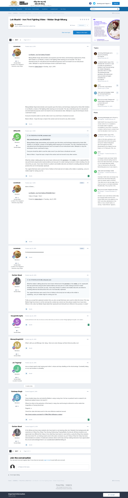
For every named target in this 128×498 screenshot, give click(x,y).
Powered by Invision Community (64, 488)
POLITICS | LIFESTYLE (29, 26)
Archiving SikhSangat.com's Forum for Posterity (108, 117)
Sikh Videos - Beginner (16, 9)
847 (17, 377)
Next (16, 40)
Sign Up (116, 3)
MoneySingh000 (16, 339)
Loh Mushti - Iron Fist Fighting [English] (39, 54)
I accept (111, 495)
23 (17, 354)
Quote (30, 124)
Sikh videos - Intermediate (32, 9)
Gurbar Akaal (17, 275)
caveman (19, 24)
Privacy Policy (60, 485)
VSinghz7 (101, 104)
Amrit (99, 85)
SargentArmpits (17, 316)
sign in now (47, 460)
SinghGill (101, 56)
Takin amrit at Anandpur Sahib (106, 92)
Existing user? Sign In (104, 3)
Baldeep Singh (16, 391)
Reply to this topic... (24, 467)
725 (17, 290)
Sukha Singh (38, 66)
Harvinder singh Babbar (105, 86)
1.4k (17, 61)
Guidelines (45, 9)
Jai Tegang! (16, 363)
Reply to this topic (82, 32)
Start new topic (66, 32)
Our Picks (63, 9)
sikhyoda (16, 131)
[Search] (101, 9)
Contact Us (69, 485)
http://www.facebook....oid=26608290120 (38, 139)
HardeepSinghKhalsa (104, 94)
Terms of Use (11, 495)
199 (17, 406)
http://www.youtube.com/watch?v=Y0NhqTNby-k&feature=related (43, 414)
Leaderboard (54, 9)
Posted (30, 46)
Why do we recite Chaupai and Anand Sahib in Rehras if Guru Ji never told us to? (106, 101)
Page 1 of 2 (27, 40)
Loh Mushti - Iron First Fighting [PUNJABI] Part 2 (42, 193)
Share (72, 25)
